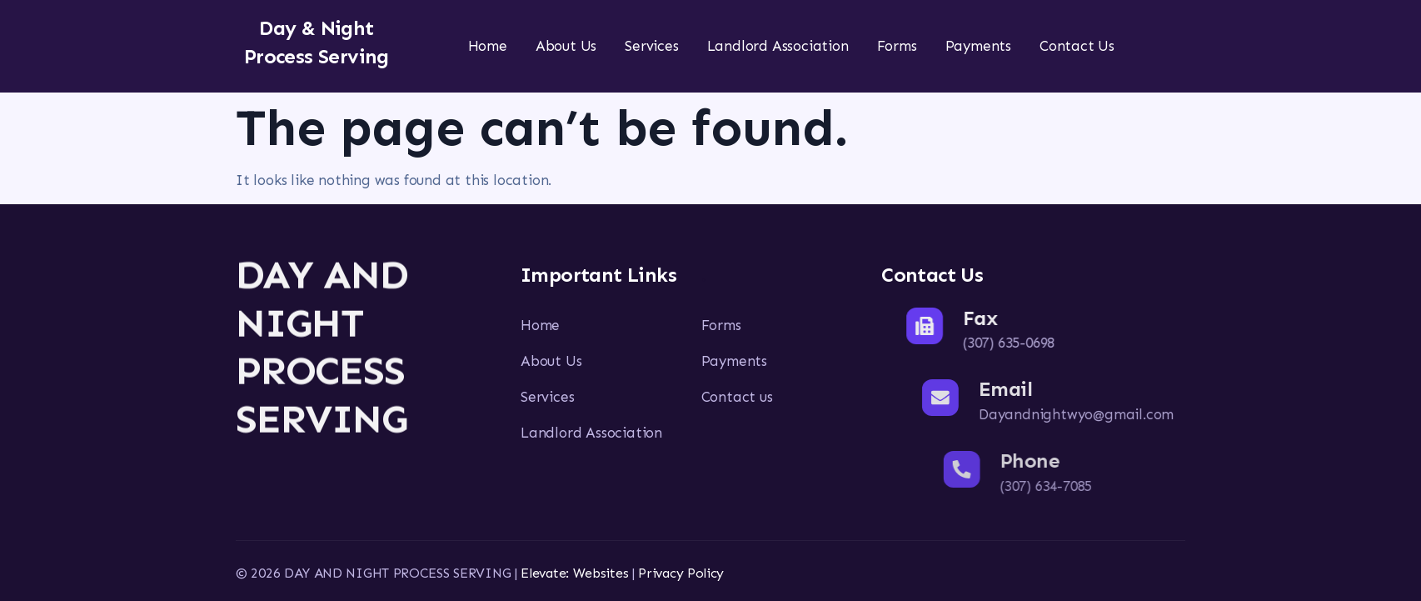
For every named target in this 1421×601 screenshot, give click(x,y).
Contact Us (1077, 46)
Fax (1017, 318)
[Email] (990, 397)
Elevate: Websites (574, 573)
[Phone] (1028, 469)
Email (1055, 389)
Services (651, 46)
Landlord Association (778, 46)
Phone (1096, 460)
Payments (978, 46)
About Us (566, 46)
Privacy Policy (681, 573)
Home (487, 46)
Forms (897, 46)
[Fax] (962, 326)
